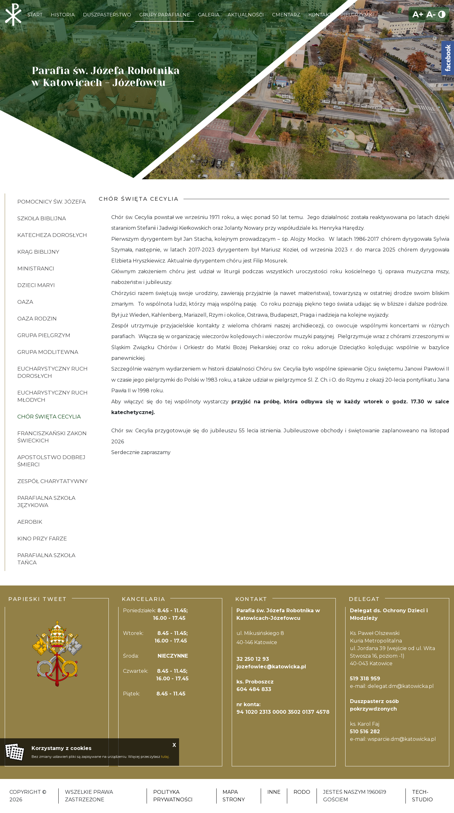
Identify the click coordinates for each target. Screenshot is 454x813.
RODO (302, 792)
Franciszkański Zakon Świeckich (52, 437)
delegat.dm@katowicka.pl (401, 686)
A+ (418, 14)
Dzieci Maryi (36, 285)
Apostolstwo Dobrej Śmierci (51, 461)
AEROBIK (29, 522)
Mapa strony (234, 796)
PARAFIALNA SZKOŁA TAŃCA (46, 559)
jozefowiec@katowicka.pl (271, 667)
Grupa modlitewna (47, 352)
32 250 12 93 (252, 659)
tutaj (165, 756)
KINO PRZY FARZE (42, 538)
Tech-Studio (422, 796)
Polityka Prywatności (173, 796)
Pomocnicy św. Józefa (51, 202)
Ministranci (35, 268)
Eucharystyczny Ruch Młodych (52, 396)
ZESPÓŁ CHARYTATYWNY (52, 481)
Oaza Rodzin (37, 318)
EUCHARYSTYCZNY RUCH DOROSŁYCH (52, 372)
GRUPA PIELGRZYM (43, 335)
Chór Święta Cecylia (49, 416)
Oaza (25, 302)
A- (431, 14)
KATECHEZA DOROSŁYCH (52, 235)
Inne (274, 792)
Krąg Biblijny (38, 252)
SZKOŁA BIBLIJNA (41, 218)
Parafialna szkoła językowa (46, 501)
